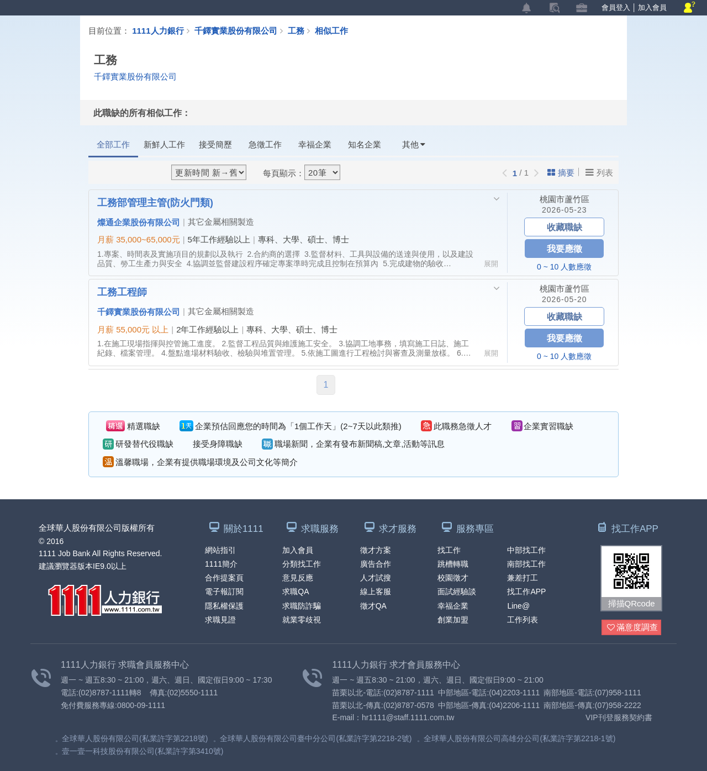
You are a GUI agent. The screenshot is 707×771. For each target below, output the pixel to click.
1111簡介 (221, 563)
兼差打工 (522, 577)
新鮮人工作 (164, 144)
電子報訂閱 (224, 591)
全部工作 (113, 144)
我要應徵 (564, 248)
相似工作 (331, 30)
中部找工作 (526, 550)
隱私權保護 (224, 605)
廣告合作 (375, 563)
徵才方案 (375, 550)
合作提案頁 (224, 577)
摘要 (560, 172)
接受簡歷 (215, 144)
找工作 (449, 550)
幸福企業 (314, 144)
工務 (301, 30)
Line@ (518, 605)
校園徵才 (452, 577)
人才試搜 (375, 577)
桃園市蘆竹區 (564, 199)
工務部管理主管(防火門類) (155, 202)
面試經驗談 (456, 591)
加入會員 (652, 7)
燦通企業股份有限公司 (138, 222)
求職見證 (220, 619)
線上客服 (375, 591)
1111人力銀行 (157, 30)
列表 (599, 172)
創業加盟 (452, 619)
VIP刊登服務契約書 (618, 717)
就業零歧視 (301, 619)
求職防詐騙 (301, 605)
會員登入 (616, 7)
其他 (413, 144)
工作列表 (522, 619)
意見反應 (297, 577)
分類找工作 (301, 563)
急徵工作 (265, 144)
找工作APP (526, 591)
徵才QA (373, 605)
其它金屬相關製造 (221, 221)
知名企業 (364, 144)
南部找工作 (526, 563)
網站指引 (220, 550)
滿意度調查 (632, 627)
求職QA (295, 591)
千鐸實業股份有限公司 (235, 30)
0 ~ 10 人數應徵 (564, 266)
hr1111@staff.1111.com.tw (408, 717)
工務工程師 (122, 291)
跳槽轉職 (452, 563)
